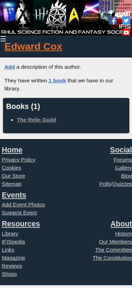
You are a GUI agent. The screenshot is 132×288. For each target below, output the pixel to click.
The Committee (113, 250)
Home (12, 150)
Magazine (13, 258)
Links (8, 250)
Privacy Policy (19, 160)
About (121, 224)
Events (14, 195)
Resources (21, 224)
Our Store (13, 176)
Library (10, 233)
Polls (105, 184)
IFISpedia (13, 242)
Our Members (115, 242)
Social (121, 150)
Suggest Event (19, 212)
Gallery (123, 168)
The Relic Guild (36, 120)
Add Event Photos (23, 204)
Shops (9, 274)
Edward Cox (33, 46)
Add (10, 67)
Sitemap (11, 184)
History (123, 233)
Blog (126, 176)
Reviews (12, 266)
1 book (57, 80)
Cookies (11, 168)
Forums (123, 160)
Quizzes (122, 184)
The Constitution (112, 258)
